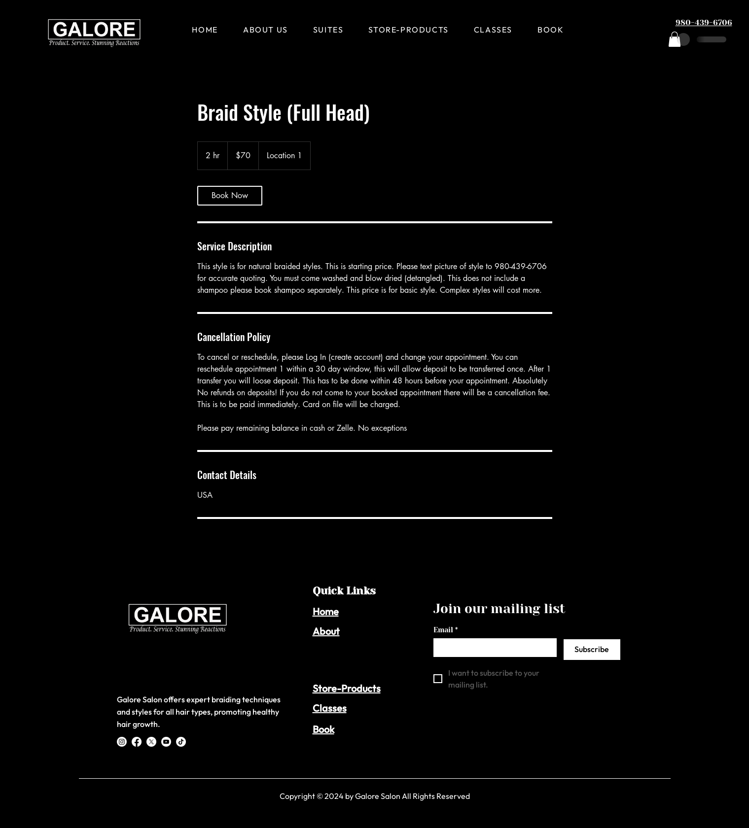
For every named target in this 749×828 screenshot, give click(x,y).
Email (445, 630)
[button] (674, 39)
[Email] (492, 647)
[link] (229, 196)
